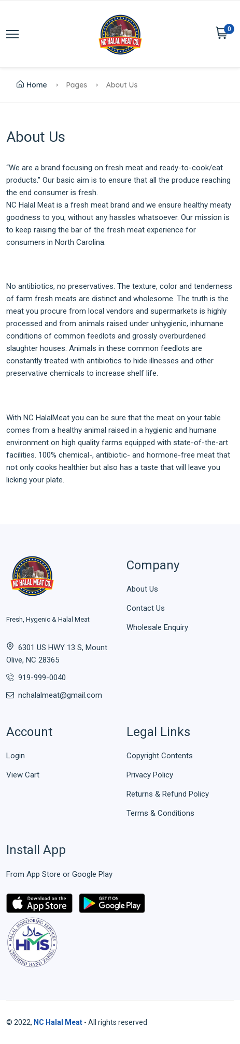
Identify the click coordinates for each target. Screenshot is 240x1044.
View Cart (22, 775)
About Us (142, 589)
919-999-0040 (42, 677)
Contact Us (145, 608)
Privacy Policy (149, 775)
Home (32, 85)
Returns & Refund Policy (167, 794)
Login (15, 755)
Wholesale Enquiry (157, 627)
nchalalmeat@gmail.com (60, 695)
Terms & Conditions (160, 813)
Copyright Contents (159, 755)
